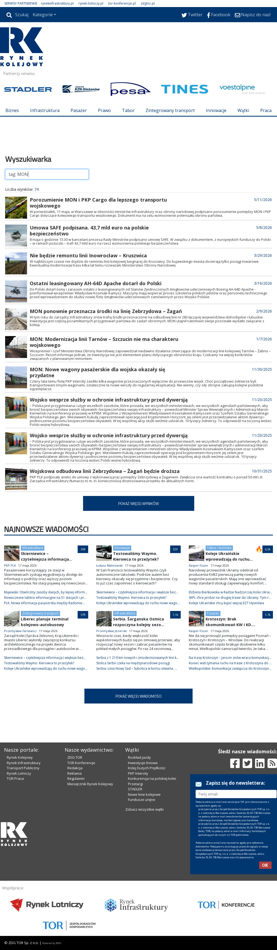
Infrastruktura (45, 110)
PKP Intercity (138, 773)
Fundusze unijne (141, 799)
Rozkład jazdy (139, 757)
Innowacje (216, 110)
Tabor (128, 110)
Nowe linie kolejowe (144, 794)
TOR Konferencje (81, 762)
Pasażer (79, 110)
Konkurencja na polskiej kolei (152, 778)
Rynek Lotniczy (19, 773)
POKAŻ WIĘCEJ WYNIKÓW (138, 503)
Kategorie (43, 15)
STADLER (135, 789)
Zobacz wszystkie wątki (144, 809)
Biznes (12, 110)
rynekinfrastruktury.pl (57, 3)
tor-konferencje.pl (122, 3)
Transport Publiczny (23, 767)
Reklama (74, 773)
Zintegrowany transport (170, 110)
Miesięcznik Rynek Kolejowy (90, 783)
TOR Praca (15, 778)
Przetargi (135, 783)
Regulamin (76, 778)
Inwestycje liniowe (143, 762)
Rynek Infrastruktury (24, 762)
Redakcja (75, 767)
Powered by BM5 (51, 943)
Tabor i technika (219, 547)
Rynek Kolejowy (20, 757)
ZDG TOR (74, 757)
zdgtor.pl (148, 3)
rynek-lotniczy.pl (90, 3)
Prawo (104, 110)
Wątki (243, 110)
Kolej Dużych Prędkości (146, 767)
